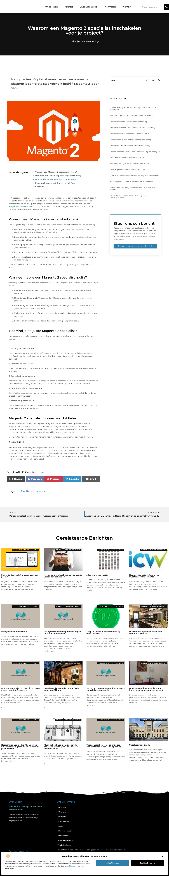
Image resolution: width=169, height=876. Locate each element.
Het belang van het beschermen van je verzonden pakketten (63, 576)
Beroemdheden (65, 831)
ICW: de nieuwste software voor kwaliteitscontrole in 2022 (144, 576)
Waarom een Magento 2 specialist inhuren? (56, 172)
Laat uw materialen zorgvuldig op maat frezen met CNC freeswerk (20, 689)
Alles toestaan (113, 863)
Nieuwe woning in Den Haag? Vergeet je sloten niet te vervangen (133, 108)
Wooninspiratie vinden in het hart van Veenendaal (131, 182)
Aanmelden (111, 7)
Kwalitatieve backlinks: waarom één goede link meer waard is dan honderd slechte (91, 851)
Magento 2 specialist (19, 206)
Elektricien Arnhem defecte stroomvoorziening (130, 146)
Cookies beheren (147, 863)
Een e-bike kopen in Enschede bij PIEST (127, 158)
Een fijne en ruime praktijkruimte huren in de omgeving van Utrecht (146, 689)
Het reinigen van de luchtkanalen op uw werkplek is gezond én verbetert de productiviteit (20, 747)
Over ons (62, 812)
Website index (64, 845)
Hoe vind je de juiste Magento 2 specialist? (55, 179)
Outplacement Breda (139, 745)
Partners (68, 7)
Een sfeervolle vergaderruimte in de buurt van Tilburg (61, 689)
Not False (16, 423)
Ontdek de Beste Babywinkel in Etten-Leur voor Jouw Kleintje (133, 189)
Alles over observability (97, 575)
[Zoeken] (166, 7)
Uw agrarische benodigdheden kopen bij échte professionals (62, 632)
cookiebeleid (71, 866)
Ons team (62, 807)
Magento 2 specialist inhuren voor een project (19, 576)
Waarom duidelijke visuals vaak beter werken (129, 164)
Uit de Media (51, 7)
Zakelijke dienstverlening (84, 41)
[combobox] (152, 7)
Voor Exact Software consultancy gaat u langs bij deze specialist (105, 689)
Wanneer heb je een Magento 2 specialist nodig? (58, 175)
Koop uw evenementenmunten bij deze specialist (103, 632)
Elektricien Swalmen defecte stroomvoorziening (130, 140)
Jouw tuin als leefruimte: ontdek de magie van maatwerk (134, 176)
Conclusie (39, 187)
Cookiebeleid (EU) (66, 840)
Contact (127, 7)
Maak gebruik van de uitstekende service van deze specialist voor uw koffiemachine (61, 747)
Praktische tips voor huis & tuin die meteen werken (131, 115)
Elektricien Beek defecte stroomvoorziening (128, 122)
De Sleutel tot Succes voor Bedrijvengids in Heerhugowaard (128, 197)
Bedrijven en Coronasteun (14, 631)
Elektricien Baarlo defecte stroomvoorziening (129, 134)
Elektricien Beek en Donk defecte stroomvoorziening (132, 127)
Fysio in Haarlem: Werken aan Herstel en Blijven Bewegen (135, 152)
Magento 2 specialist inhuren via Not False (55, 183)
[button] (162, 856)
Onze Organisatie (89, 7)
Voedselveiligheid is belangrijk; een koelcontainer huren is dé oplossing (103, 746)
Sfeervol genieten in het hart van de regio (127, 170)
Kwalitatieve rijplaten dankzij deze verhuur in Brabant (145, 632)
